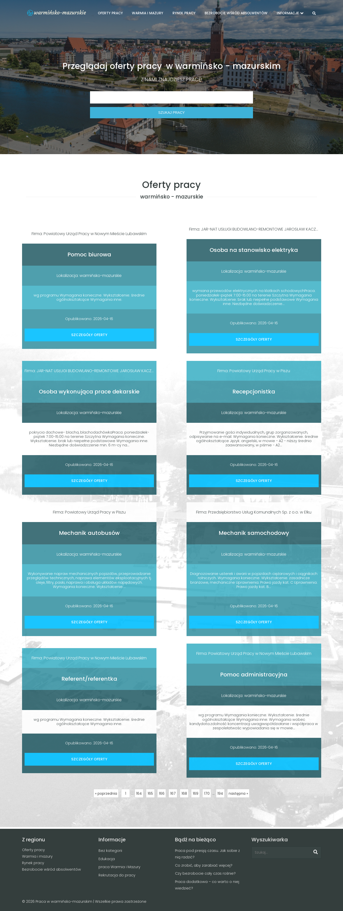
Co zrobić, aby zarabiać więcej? (203, 865)
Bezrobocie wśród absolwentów (51, 869)
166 (161, 793)
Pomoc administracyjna (253, 674)
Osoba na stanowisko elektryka (254, 250)
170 (207, 793)
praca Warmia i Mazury (119, 866)
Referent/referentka (89, 679)
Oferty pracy (33, 849)
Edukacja (107, 858)
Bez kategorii (110, 850)
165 (150, 793)
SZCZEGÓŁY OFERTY (89, 334)
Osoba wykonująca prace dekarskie (89, 391)
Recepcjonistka (253, 391)
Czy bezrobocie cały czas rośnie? (205, 873)
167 (173, 793)
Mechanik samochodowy (254, 533)
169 (195, 793)
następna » (238, 793)
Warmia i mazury (37, 856)
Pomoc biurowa (89, 254)
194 (220, 793)
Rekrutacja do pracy (117, 875)
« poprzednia (106, 793)
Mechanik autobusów (89, 533)
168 (184, 793)
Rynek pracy (33, 862)
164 (139, 793)
